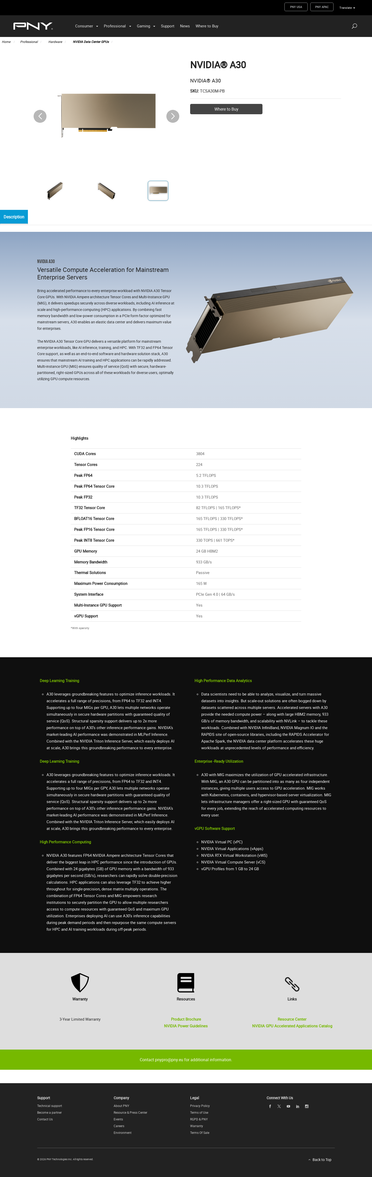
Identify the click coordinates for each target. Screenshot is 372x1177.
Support (167, 25)
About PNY (121, 1106)
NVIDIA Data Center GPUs (91, 42)
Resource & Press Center (130, 1112)
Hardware (55, 42)
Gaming (143, 25)
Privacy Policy (200, 1106)
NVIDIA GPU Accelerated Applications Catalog (292, 1025)
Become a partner (49, 1112)
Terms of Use (199, 1112)
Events (118, 1119)
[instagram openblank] (307, 1106)
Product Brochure (186, 1019)
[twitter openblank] (279, 1106)
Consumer (84, 25)
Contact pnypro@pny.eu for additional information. (186, 1060)
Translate (345, 8)
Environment (122, 1132)
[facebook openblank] (270, 1106)
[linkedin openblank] (297, 1106)
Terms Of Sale (199, 1132)
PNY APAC (322, 7)
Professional (115, 25)
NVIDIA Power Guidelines (186, 1025)
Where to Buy (207, 25)
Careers (119, 1126)
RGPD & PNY (199, 1119)
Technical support (49, 1106)
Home (6, 42)
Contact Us (45, 1119)
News (185, 25)
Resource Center (292, 1019)
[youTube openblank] (288, 1106)
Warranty (196, 1126)
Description (15, 217)
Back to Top (322, 1159)
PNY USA (296, 7)
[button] (172, 116)
